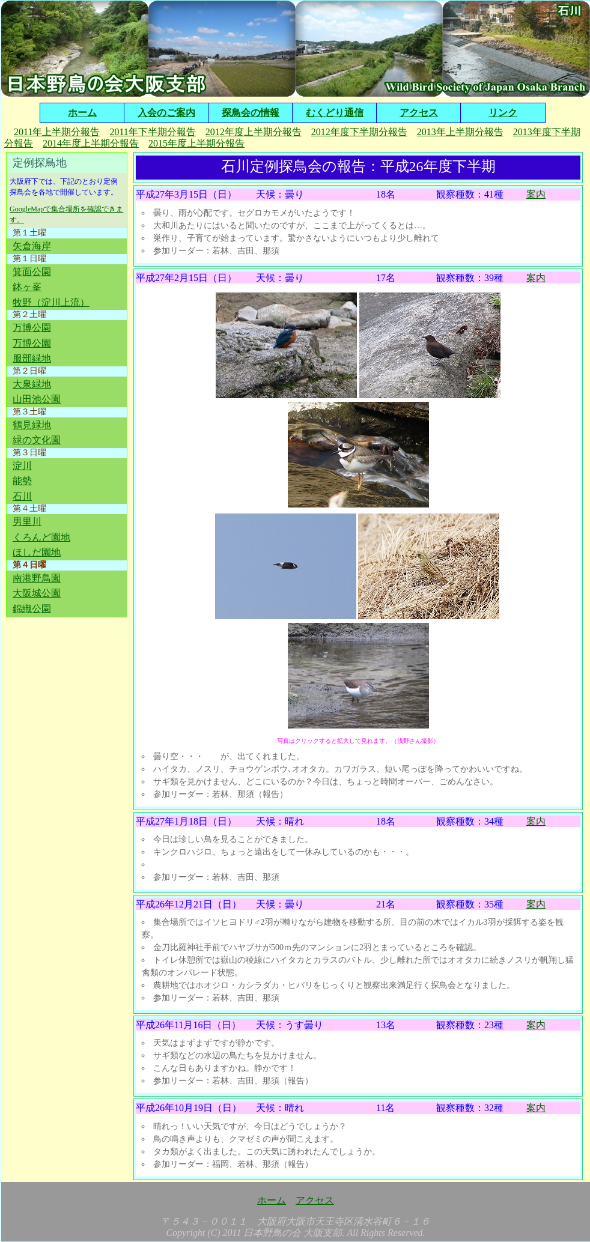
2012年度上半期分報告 (253, 132)
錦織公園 (32, 609)
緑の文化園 (37, 440)
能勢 (22, 481)
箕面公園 (32, 272)
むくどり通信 (334, 113)
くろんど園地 (41, 537)
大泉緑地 (32, 384)
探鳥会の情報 (250, 113)
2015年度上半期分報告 (196, 143)
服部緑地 (32, 358)
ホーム (82, 113)
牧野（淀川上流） (51, 302)
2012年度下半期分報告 (359, 132)
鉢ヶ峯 (27, 287)
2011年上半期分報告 (57, 132)
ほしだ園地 (37, 552)
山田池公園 (37, 399)
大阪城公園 (37, 593)
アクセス (419, 113)
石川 (22, 496)
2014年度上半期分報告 (91, 143)
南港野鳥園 (37, 578)
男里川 (27, 521)
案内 (536, 194)
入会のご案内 (166, 113)
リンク (502, 113)
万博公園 (32, 328)
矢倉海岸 (32, 246)
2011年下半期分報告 (152, 132)
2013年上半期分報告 (460, 132)
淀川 (22, 466)
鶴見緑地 (32, 425)
